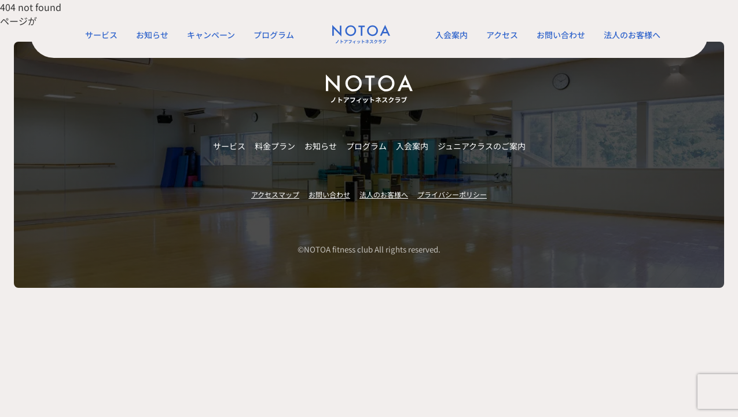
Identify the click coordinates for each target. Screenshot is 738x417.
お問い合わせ (561, 35)
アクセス (502, 35)
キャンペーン (211, 35)
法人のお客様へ (632, 35)
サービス (101, 35)
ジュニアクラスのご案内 (482, 146)
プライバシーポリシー (452, 194)
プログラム (274, 35)
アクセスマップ (275, 194)
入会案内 (451, 35)
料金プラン (275, 146)
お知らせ (152, 35)
